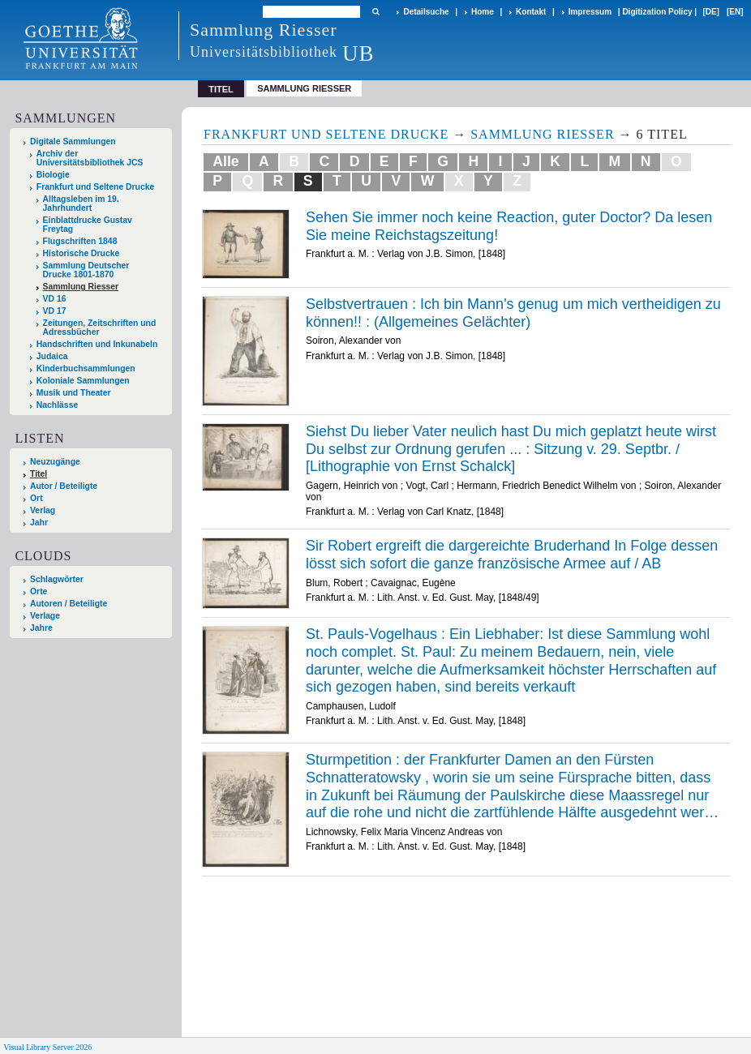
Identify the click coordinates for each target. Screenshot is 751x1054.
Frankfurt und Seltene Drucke (95, 186)
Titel (38, 473)
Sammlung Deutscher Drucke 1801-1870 (86, 270)
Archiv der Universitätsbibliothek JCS (90, 158)
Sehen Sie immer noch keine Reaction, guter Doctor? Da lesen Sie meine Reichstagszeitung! (509, 226)
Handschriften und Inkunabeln (97, 344)
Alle (225, 161)
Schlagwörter (57, 579)
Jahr (39, 522)
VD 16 (55, 298)
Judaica (52, 356)
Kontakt (531, 11)
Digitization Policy (657, 11)
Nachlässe (57, 405)
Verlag (42, 510)
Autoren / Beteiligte (68, 603)
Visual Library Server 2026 (47, 1047)
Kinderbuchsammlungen (85, 368)
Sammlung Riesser (304, 88)
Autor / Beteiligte (63, 486)
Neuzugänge (55, 461)
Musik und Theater (73, 392)
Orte (38, 591)
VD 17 (55, 310)
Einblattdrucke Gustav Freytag (87, 225)
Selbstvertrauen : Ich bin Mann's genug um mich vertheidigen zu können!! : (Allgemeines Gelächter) (513, 313)
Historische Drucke (81, 253)
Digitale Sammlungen (73, 141)
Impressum (590, 11)
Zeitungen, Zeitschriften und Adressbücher (100, 327)
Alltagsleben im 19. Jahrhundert (81, 203)
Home (482, 11)
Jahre (41, 627)
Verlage (45, 615)
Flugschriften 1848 (80, 241)
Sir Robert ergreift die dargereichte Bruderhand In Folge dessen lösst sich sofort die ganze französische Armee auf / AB (512, 555)
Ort (36, 498)
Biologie (53, 174)
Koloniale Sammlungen (83, 380)
